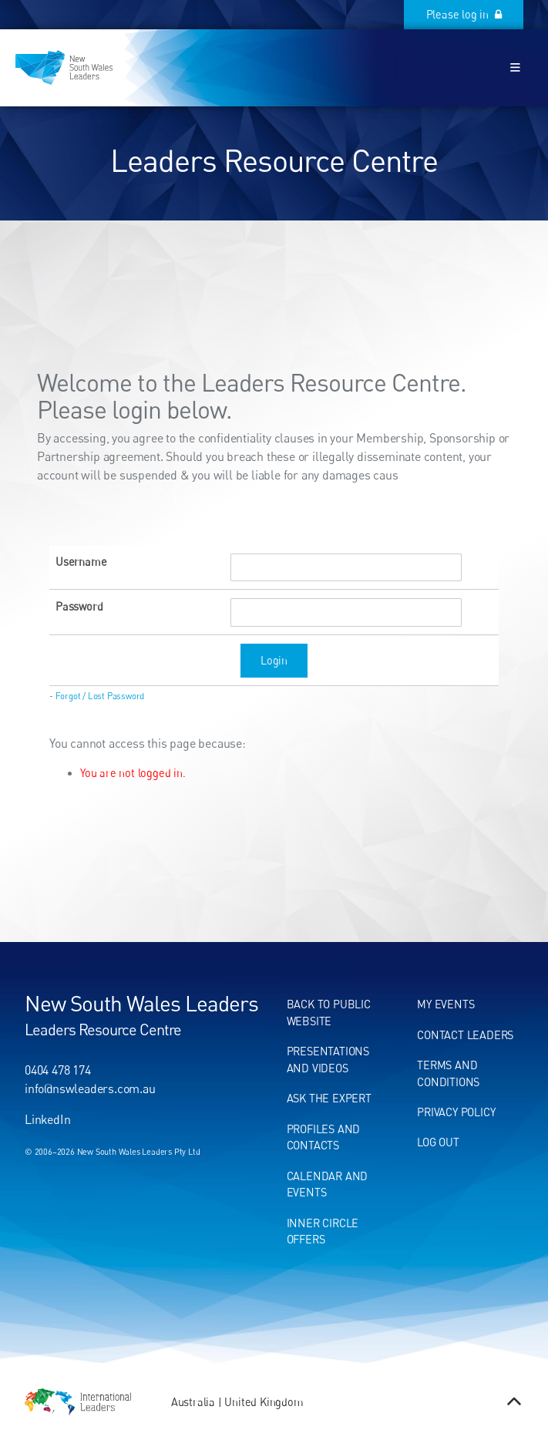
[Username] (346, 567)
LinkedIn (47, 1119)
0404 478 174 (58, 1070)
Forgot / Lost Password (100, 696)
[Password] (346, 612)
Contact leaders (465, 1034)
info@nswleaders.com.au (90, 1088)
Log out (438, 1142)
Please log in (489, 8)
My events (445, 1004)
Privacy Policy (456, 1112)
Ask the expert (329, 1098)
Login (274, 660)
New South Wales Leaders (141, 1003)
